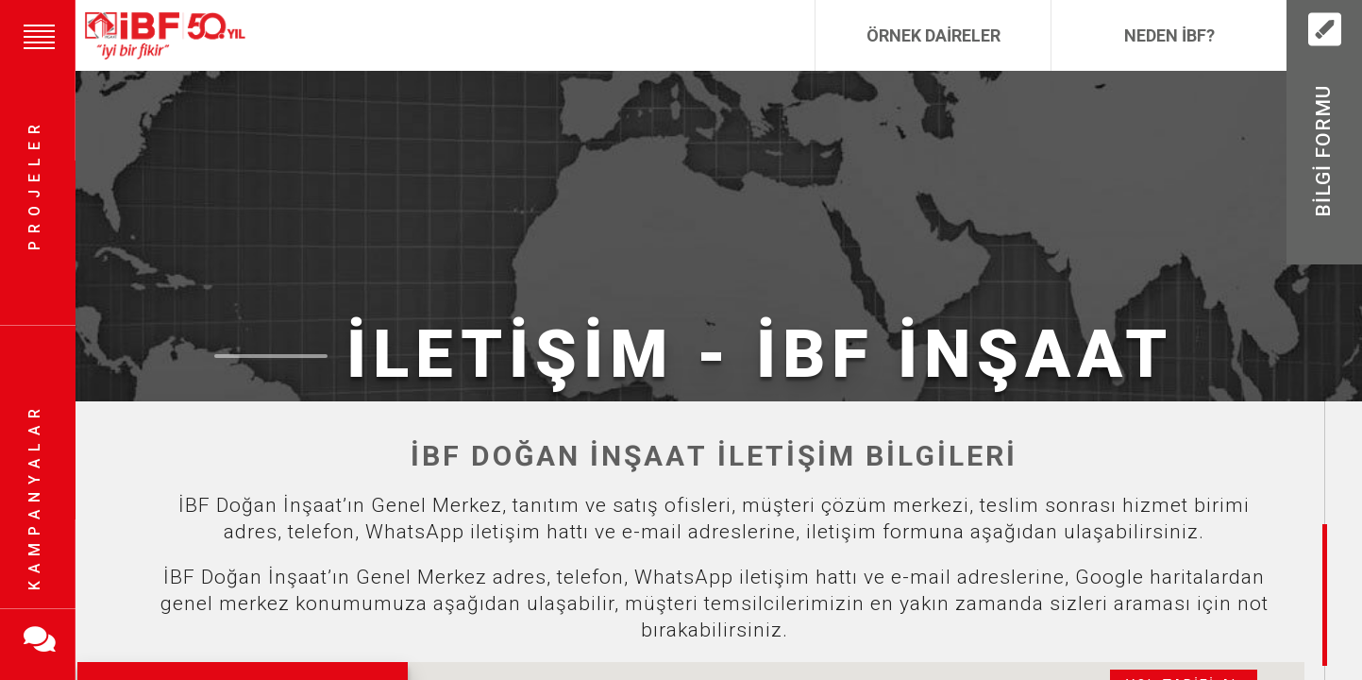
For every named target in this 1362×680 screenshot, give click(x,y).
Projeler (34, 184)
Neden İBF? (1169, 35)
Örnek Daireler (933, 35)
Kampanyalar (34, 495)
